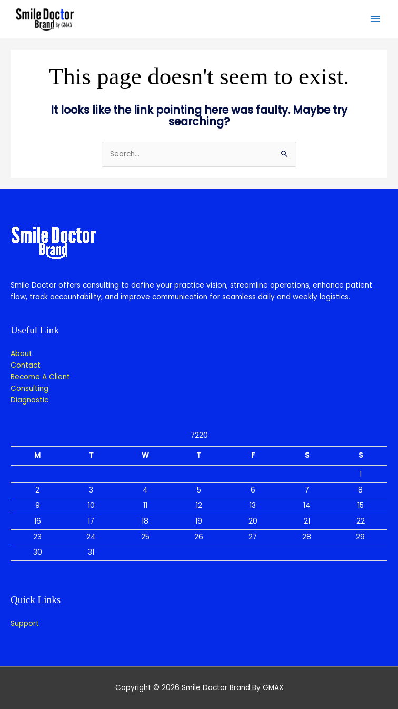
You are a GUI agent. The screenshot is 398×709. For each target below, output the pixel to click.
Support (25, 623)
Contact (26, 365)
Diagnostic (29, 400)
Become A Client (40, 377)
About (21, 354)
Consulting (29, 388)
